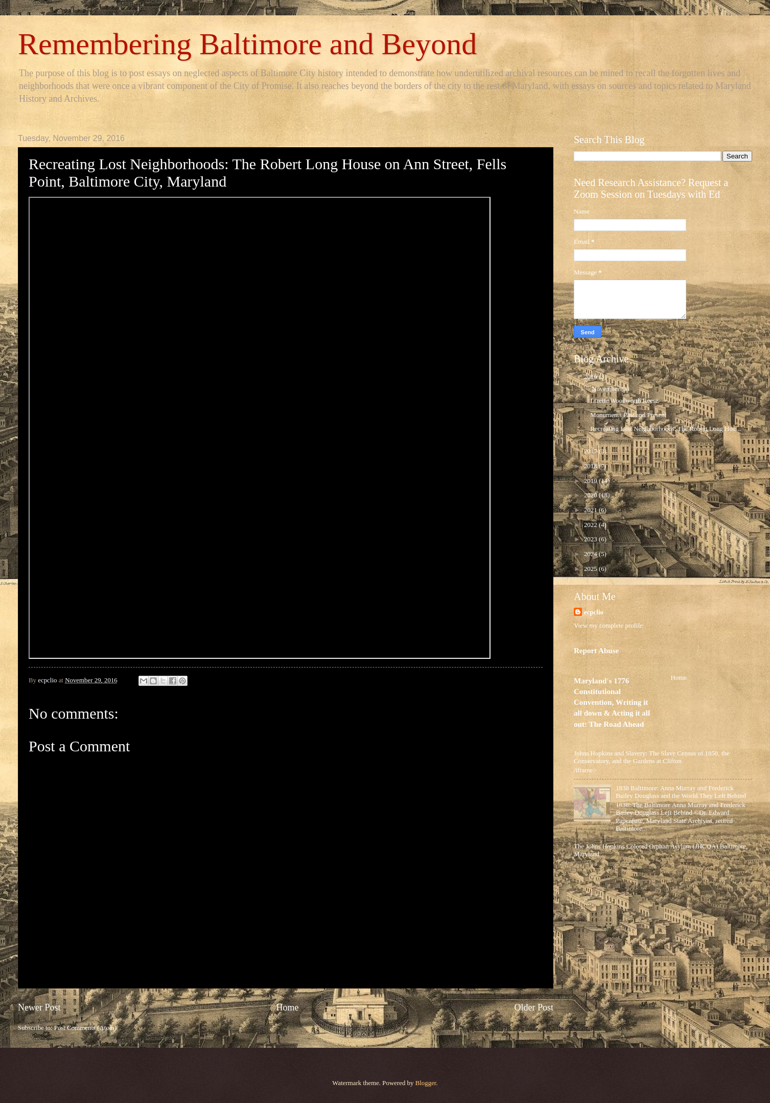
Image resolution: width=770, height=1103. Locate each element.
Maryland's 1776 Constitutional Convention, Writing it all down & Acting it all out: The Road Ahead (612, 702)
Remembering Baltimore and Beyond (247, 44)
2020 (591, 495)
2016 (591, 376)
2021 (591, 510)
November (606, 389)
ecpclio (593, 612)
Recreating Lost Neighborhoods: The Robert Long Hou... (665, 428)
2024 (591, 554)
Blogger (425, 1083)
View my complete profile (608, 625)
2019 (591, 481)
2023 (591, 539)
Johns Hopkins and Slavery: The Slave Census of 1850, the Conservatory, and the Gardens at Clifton (651, 757)
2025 (591, 568)
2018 (591, 466)
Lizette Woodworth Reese (624, 400)
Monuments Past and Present (628, 415)
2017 (591, 451)
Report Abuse (596, 651)
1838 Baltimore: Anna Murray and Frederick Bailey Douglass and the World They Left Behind (681, 792)
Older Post (533, 1007)
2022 (591, 524)
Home (287, 1007)
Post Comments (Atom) (85, 1027)
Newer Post (39, 1007)
